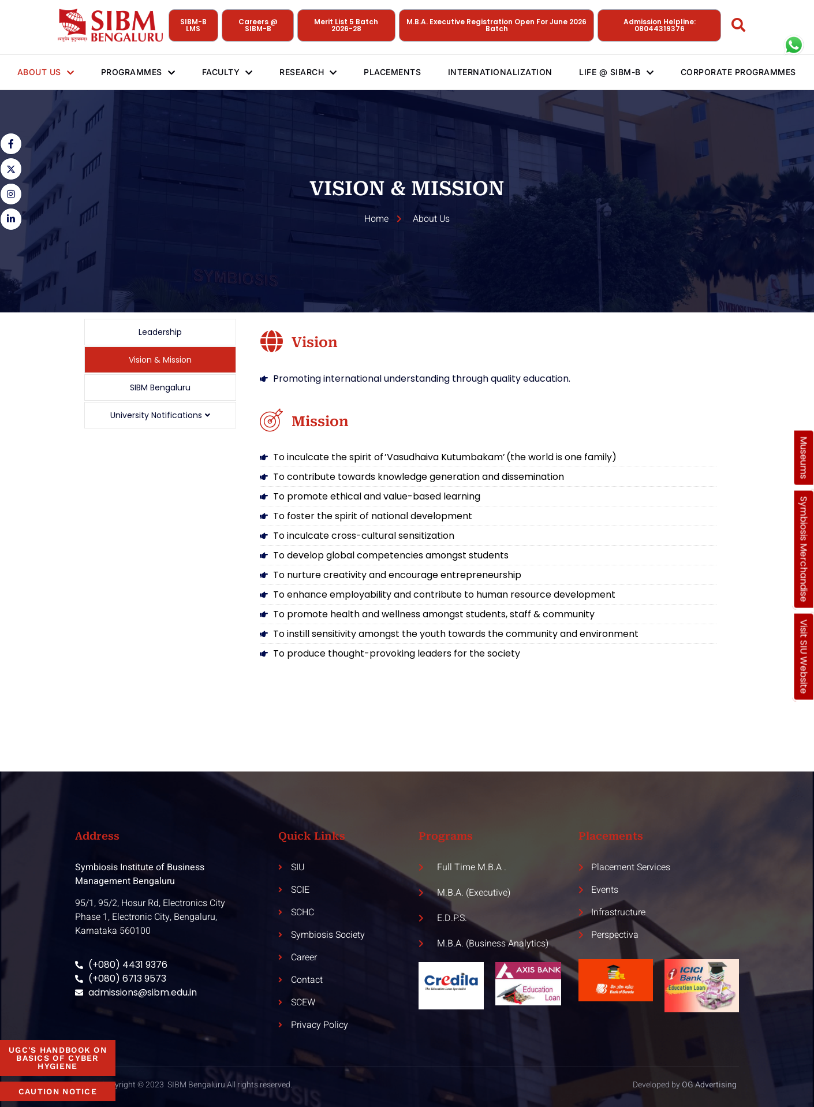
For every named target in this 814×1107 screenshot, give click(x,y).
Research (310, 72)
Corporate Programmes (718, 72)
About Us (41, 72)
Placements (395, 72)
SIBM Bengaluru (160, 387)
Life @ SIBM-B (623, 72)
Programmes (135, 72)
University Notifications (160, 415)
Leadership (160, 332)
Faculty (226, 72)
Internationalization (505, 72)
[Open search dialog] (738, 27)
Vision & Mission (160, 360)
